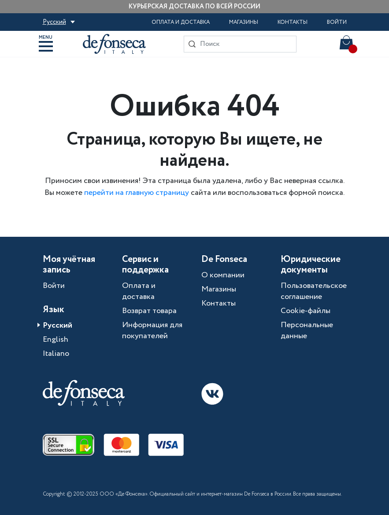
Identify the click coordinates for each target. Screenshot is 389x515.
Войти (337, 22)
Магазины (243, 22)
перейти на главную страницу (136, 192)
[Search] (240, 44)
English (55, 339)
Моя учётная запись (69, 265)
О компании (223, 275)
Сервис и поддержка (145, 265)
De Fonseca (224, 259)
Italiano (56, 353)
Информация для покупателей (152, 330)
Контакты (292, 22)
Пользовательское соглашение (314, 291)
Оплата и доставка (181, 22)
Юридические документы (311, 265)
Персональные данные (307, 330)
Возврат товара (149, 311)
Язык (53, 310)
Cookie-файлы (305, 311)
